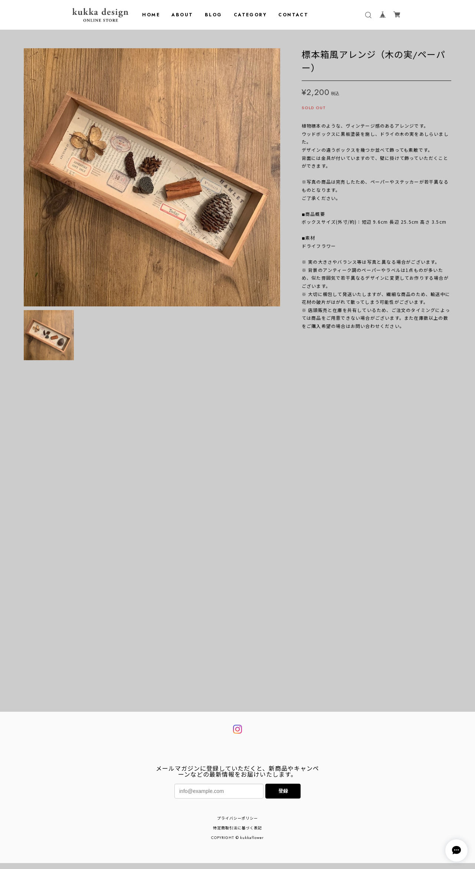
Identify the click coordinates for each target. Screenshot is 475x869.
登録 (283, 829)
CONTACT (293, 14)
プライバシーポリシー (237, 856)
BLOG (213, 14)
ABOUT (182, 14)
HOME (151, 14)
